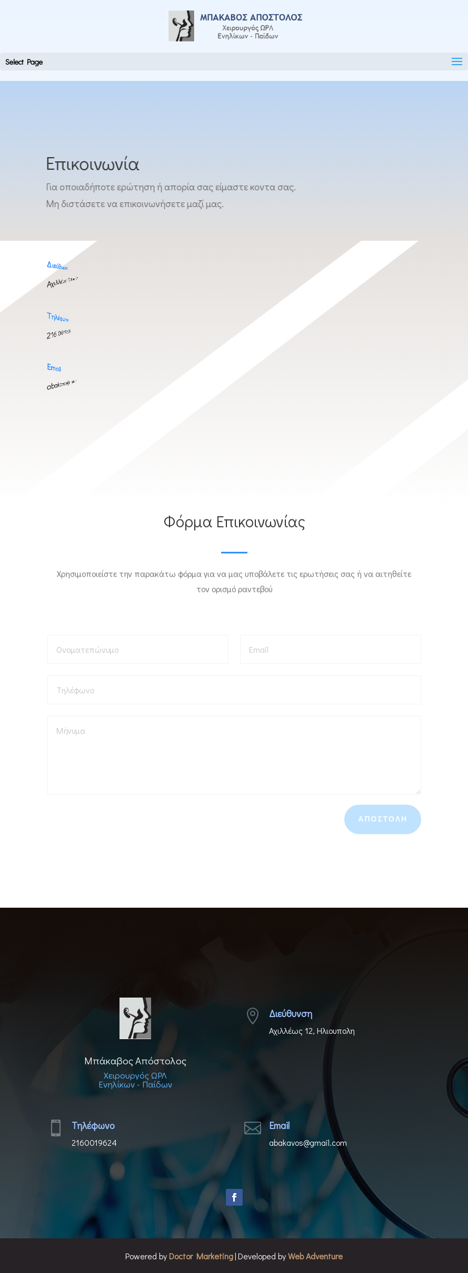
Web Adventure (315, 1255)
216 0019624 (51, 333)
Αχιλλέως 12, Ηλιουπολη (51, 282)
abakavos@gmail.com (51, 384)
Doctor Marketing (201, 1255)
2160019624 (94, 1142)
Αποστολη (382, 819)
